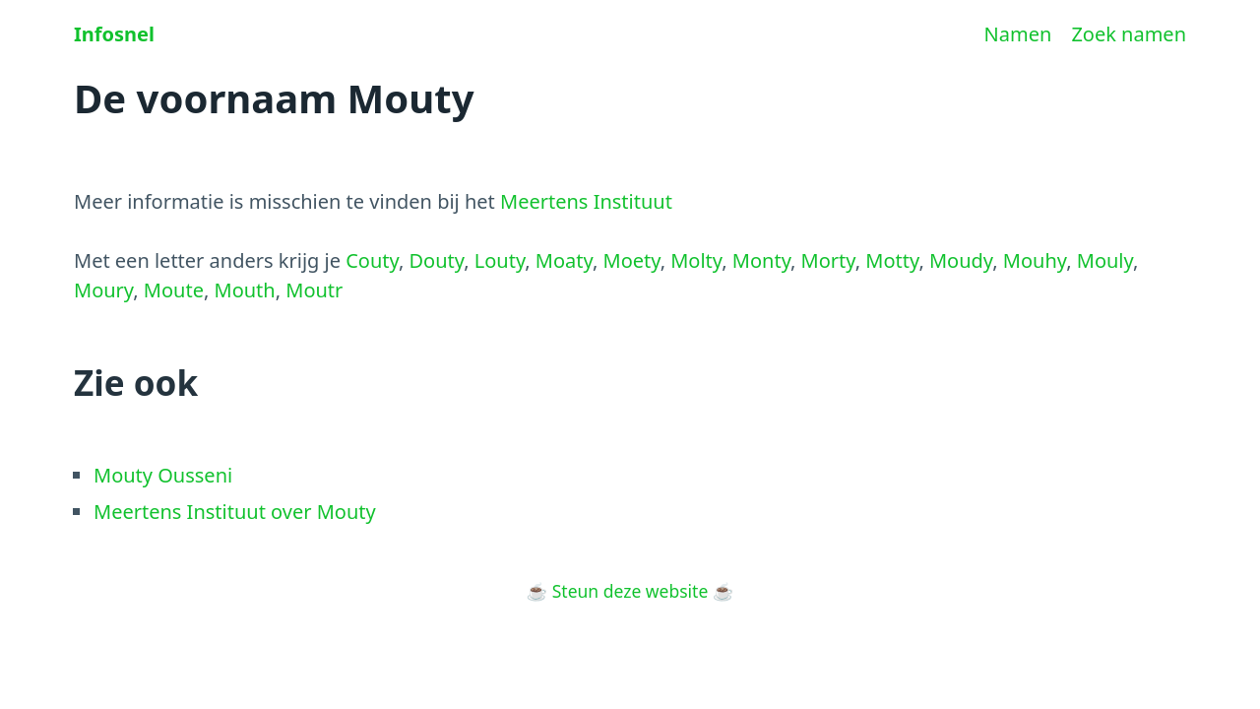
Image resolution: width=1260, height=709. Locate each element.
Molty (696, 260)
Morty (828, 260)
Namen (1018, 34)
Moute (174, 290)
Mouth (245, 290)
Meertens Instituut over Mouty (235, 511)
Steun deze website (630, 591)
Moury (103, 290)
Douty (436, 260)
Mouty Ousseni (163, 475)
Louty (500, 260)
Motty (891, 260)
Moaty (564, 260)
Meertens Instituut (586, 201)
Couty (372, 260)
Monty (761, 260)
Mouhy (1034, 260)
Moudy (960, 260)
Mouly (1105, 260)
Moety (632, 260)
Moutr (314, 290)
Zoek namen (1128, 34)
